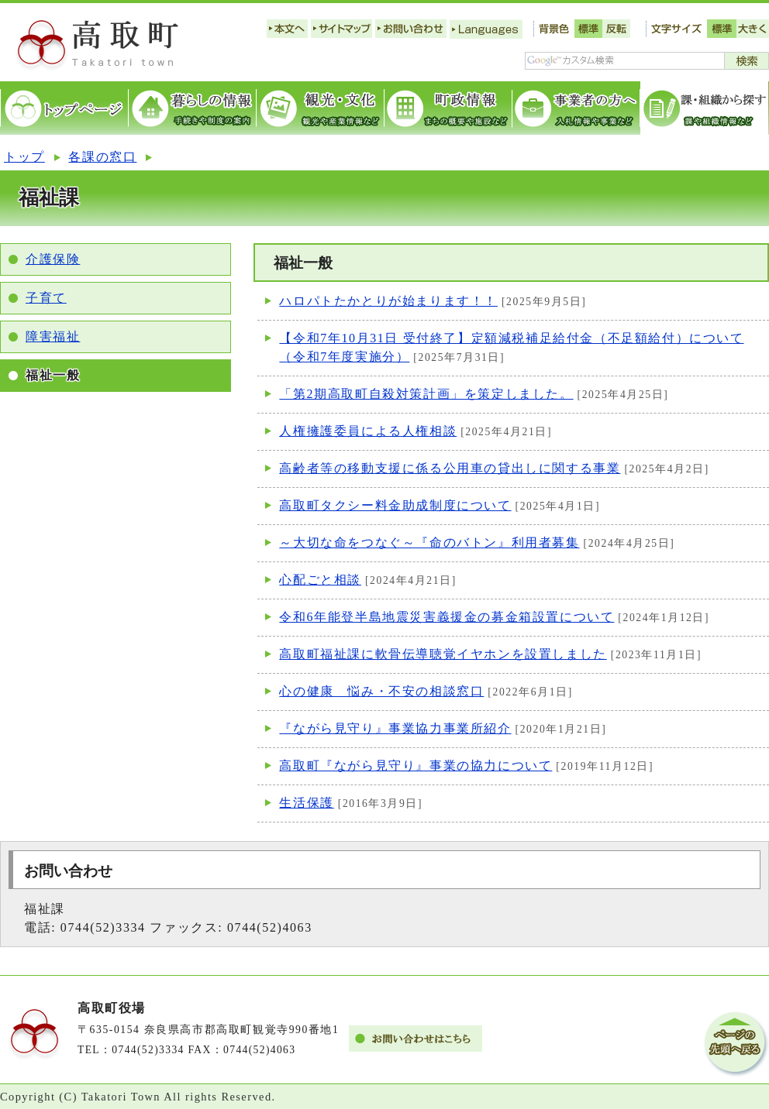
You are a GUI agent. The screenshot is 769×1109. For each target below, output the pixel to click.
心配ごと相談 (320, 579)
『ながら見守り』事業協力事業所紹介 (395, 728)
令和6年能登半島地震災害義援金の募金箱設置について (446, 616)
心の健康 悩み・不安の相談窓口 (381, 691)
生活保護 (306, 802)
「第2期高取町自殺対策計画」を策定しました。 (426, 393)
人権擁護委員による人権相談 (368, 431)
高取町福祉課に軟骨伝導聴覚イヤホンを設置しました (442, 654)
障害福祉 (53, 336)
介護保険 (53, 259)
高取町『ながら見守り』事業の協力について (415, 765)
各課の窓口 (102, 156)
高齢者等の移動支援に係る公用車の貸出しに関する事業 (449, 468)
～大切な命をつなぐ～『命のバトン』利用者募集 (429, 542)
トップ (24, 156)
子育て (46, 297)
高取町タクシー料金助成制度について (395, 505)
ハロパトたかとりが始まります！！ (388, 300)
